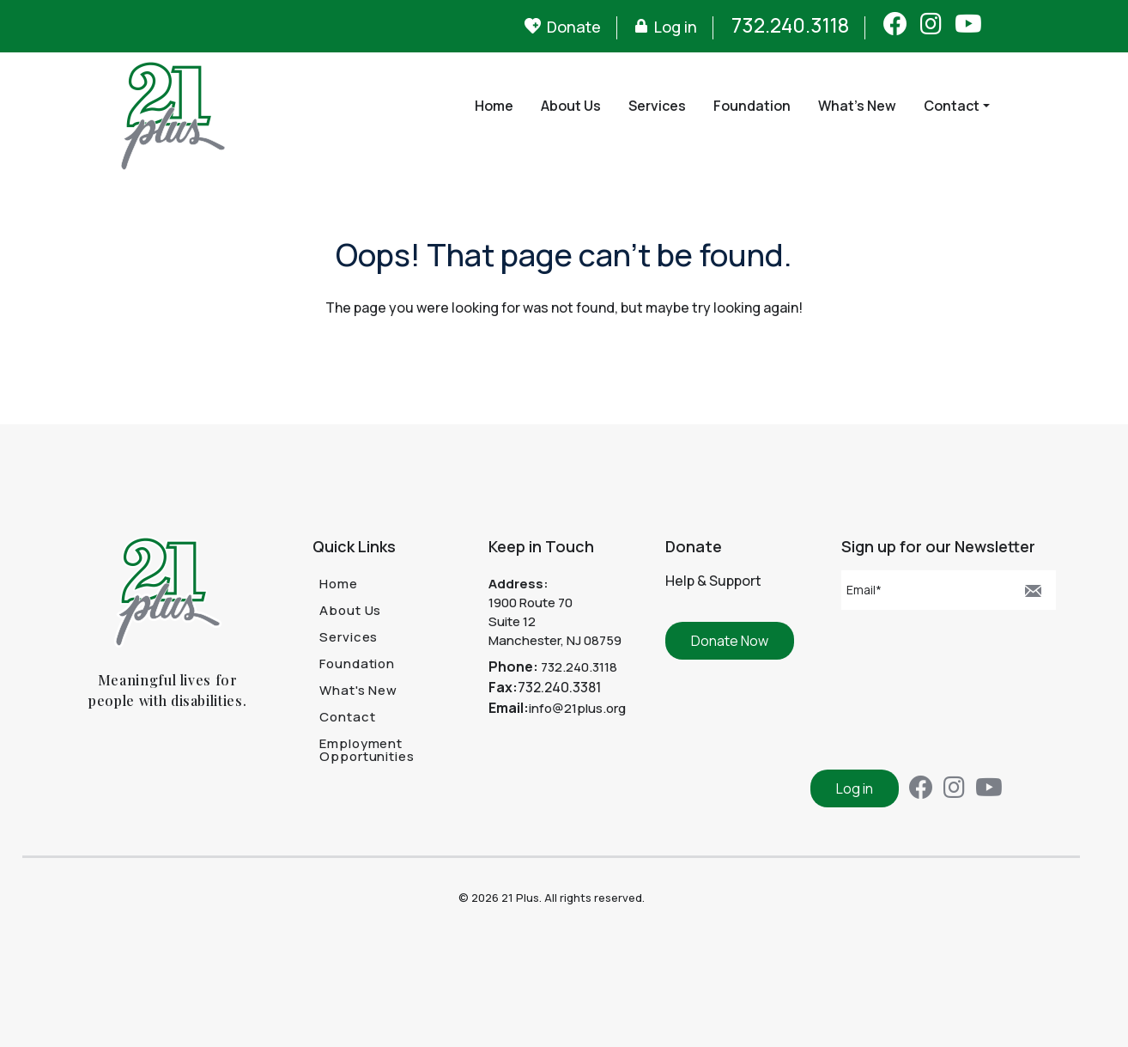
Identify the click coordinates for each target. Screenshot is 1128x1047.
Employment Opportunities (367, 749)
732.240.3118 (790, 25)
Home (494, 105)
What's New (857, 105)
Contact (951, 105)
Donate (574, 26)
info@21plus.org (577, 708)
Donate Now (729, 640)
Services (657, 105)
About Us (571, 105)
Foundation (752, 105)
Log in (675, 26)
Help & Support (713, 580)
